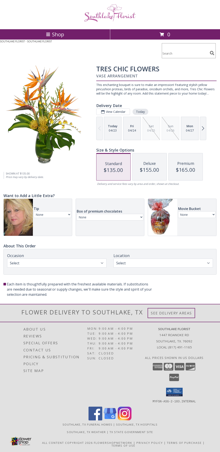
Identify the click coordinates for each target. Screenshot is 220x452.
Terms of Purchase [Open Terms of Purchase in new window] (184, 442)
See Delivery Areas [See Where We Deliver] (171, 313)
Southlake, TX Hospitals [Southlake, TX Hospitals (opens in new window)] (136, 424)
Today (140, 112)
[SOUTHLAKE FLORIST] (110, 23)
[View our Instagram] (124, 419)
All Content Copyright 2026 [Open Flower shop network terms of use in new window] (67, 442)
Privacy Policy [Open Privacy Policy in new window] (149, 442)
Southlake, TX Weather (86, 432)
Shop (55, 34)
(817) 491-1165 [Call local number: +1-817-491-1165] (180, 347)
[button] (174, 392)
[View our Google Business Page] (110, 419)
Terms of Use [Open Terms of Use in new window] (123, 445)
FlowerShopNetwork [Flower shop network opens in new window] (113, 442)
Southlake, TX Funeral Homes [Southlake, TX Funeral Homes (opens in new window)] (87, 424)
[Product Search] (185, 53)
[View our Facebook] (95, 419)
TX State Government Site (131, 432)
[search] (212, 53)
